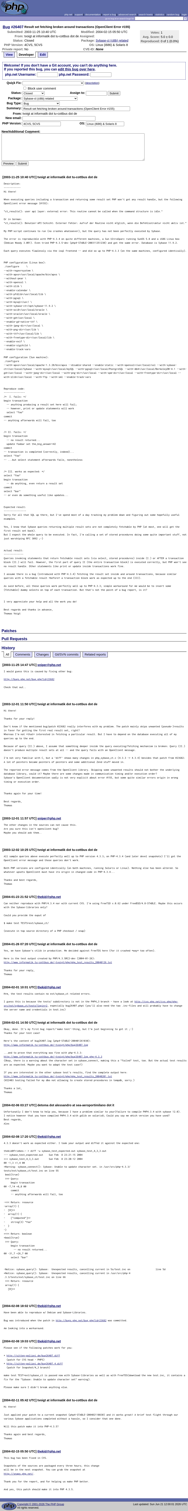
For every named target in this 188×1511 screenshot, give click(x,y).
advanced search (127, 14)
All (7, 654)
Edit (43, 54)
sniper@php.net (49, 665)
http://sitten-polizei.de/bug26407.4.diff (34, 1363)
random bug (173, 14)
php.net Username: (20, 74)
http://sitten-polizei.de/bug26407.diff (33, 1355)
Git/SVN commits (67, 654)
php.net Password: (74, 74)
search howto (146, 14)
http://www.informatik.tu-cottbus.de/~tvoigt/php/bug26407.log (46, 1044)
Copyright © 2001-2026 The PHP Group (40, 1504)
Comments (22, 654)
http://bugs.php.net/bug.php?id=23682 (29, 679)
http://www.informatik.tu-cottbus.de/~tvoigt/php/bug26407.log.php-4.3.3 (53, 1056)
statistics (159, 14)
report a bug (109, 14)
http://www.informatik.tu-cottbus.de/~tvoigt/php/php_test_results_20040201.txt (58, 1076)
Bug (6, 27)
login (184, 14)
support (79, 14)
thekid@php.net (49, 897)
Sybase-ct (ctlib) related (112, 40)
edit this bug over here (76, 69)
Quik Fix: (14, 83)
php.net (68, 14)
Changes (42, 654)
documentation (93, 14)
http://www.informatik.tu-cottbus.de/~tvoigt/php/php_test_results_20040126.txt (58, 962)
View (9, 54)
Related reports (95, 654)
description (92, 83)
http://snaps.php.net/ (18, 1473)
